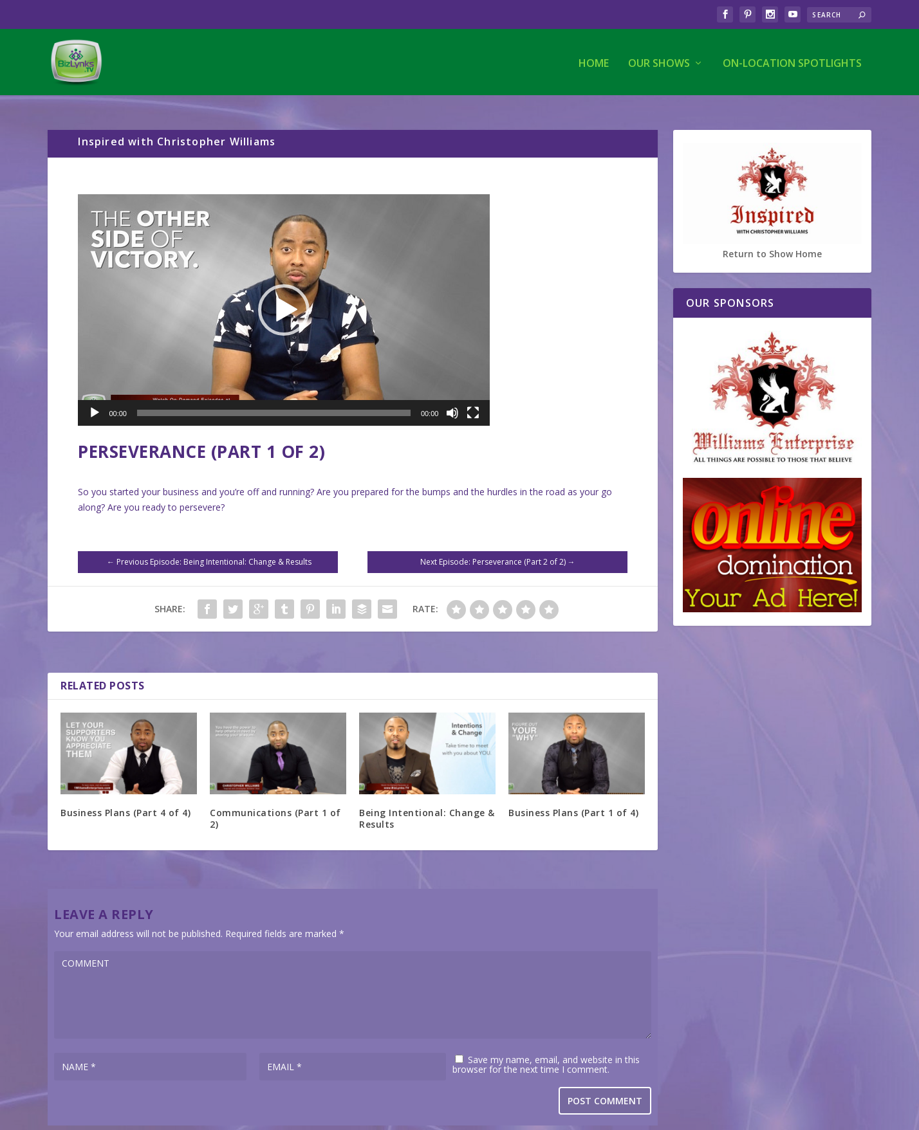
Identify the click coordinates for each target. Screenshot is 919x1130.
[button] (284, 299)
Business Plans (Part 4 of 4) (125, 802)
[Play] (94, 402)
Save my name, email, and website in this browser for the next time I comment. (546, 1053)
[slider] (274, 402)
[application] (284, 299)
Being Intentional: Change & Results (427, 808)
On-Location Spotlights (792, 62)
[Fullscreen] (473, 402)
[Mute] (452, 402)
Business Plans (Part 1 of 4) (573, 802)
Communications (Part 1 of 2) (275, 808)
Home (594, 62)
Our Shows (659, 62)
